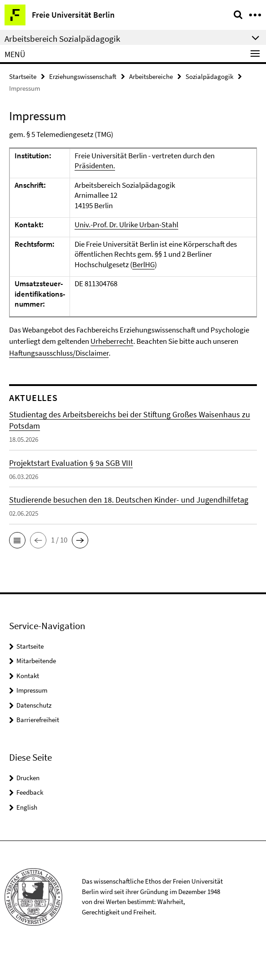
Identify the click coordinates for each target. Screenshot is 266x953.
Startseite (22, 76)
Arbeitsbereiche (151, 76)
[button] (17, 540)
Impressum (31, 690)
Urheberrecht (111, 341)
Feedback (29, 792)
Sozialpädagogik (209, 76)
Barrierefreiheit (37, 719)
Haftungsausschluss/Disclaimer (59, 353)
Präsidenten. (95, 166)
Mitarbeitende (36, 660)
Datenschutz (33, 705)
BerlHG (143, 264)
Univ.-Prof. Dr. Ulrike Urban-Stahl (126, 225)
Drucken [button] (28, 777)
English (26, 807)
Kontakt (27, 675)
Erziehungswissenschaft (82, 76)
